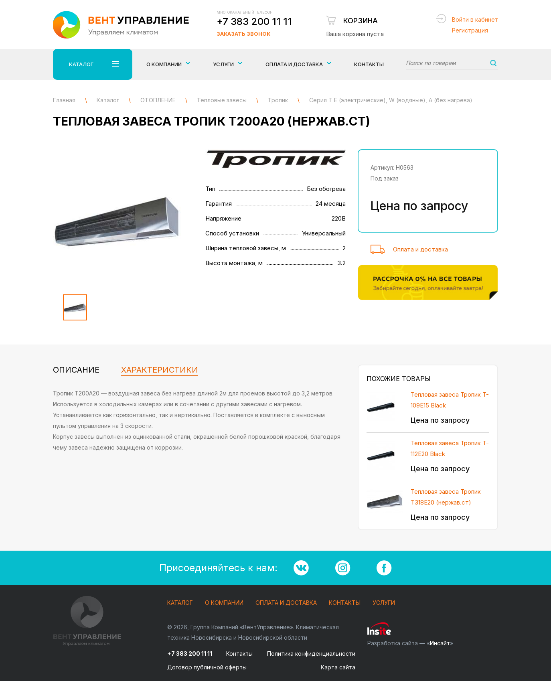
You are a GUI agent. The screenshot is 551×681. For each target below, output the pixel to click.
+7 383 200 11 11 (254, 21)
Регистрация (470, 30)
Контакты (369, 64)
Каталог (180, 603)
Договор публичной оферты (207, 667)
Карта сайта (338, 667)
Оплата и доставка (420, 249)
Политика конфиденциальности (311, 653)
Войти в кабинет (475, 19)
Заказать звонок (243, 33)
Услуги (384, 603)
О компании (224, 603)
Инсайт (440, 643)
